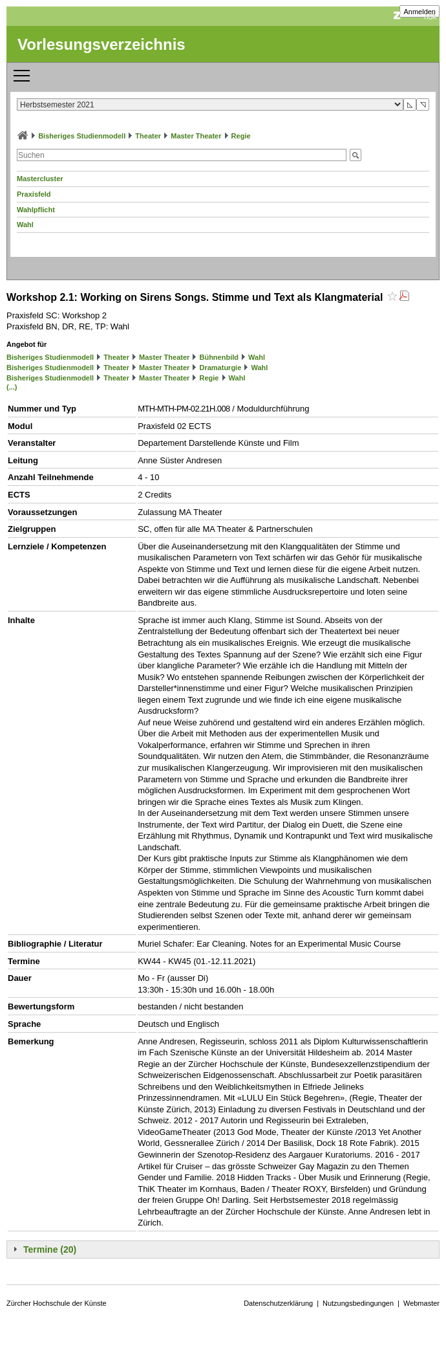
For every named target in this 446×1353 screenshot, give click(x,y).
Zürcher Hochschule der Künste (56, 1303)
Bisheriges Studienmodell (81, 136)
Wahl (25, 224)
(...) (11, 387)
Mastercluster (40, 178)
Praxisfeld (34, 194)
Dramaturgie (220, 367)
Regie (241, 136)
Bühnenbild (219, 357)
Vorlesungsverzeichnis (101, 44)
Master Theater (196, 136)
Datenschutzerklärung (278, 1303)
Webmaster (421, 1303)
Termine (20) (49, 1249)
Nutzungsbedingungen (358, 1303)
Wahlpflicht (36, 210)
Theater (148, 136)
